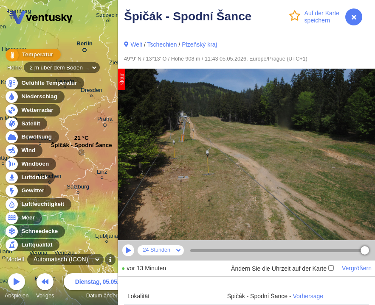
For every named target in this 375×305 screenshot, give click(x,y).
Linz (102, 173)
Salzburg (78, 187)
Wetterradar (32, 110)
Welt (136, 44)
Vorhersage (308, 296)
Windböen (30, 164)
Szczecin (107, 16)
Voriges (45, 287)
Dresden (91, 91)
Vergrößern (357, 268)
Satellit (25, 124)
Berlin (84, 45)
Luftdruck (29, 178)
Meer (23, 218)
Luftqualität (32, 245)
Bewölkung (31, 137)
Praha (105, 120)
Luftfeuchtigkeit (37, 204)
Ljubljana (106, 237)
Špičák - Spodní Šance (81, 147)
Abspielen (16, 287)
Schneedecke (34, 231)
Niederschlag (34, 97)
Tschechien (162, 44)
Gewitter (27, 191)
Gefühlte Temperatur (44, 83)
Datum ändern (103, 287)
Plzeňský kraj (199, 44)
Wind (23, 150)
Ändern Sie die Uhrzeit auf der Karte (282, 268)
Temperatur (31, 55)
